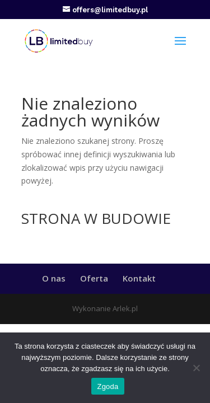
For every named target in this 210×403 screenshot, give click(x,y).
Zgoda (107, 386)
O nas (54, 278)
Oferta (94, 278)
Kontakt (139, 278)
